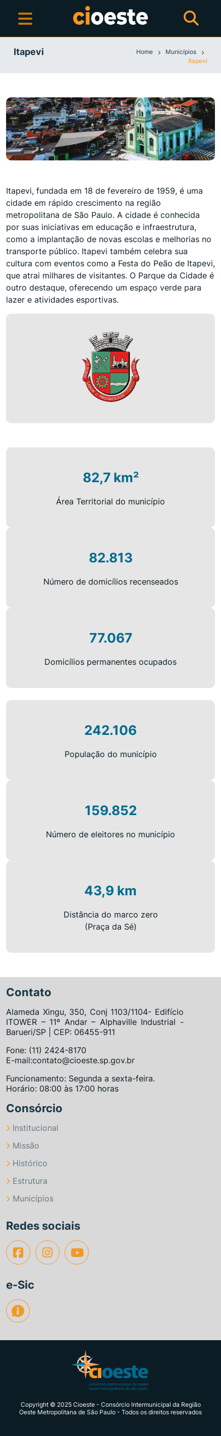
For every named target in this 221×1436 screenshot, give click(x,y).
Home (145, 51)
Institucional (32, 1128)
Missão (22, 1145)
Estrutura (26, 1181)
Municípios (181, 51)
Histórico (26, 1163)
